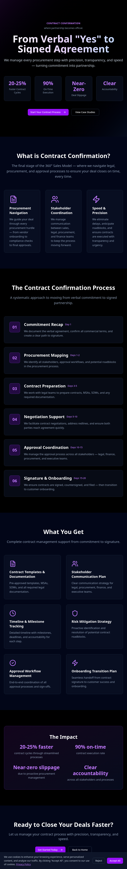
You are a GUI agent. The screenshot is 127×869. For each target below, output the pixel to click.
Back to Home (80, 849)
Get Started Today (50, 849)
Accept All (115, 860)
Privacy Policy (23, 864)
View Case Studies (85, 112)
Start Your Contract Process (48, 112)
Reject (98, 860)
